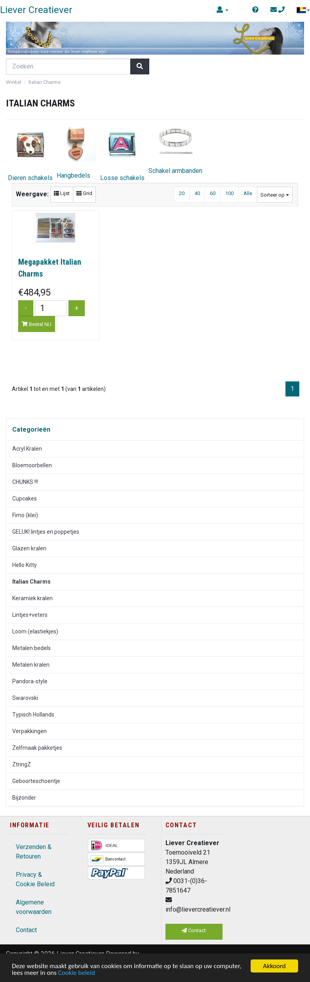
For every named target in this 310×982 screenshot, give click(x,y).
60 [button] (212, 193)
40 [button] (197, 193)
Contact (26, 930)
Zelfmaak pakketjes (37, 748)
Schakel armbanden (175, 149)
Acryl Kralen (27, 449)
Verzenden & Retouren (33, 851)
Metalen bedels (31, 648)
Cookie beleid (76, 973)
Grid (84, 193)
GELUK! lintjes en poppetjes (45, 532)
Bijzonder (24, 797)
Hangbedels (76, 151)
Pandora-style (30, 681)
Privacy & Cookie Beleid (35, 879)
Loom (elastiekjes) (35, 631)
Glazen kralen (29, 548)
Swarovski (25, 698)
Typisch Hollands (33, 714)
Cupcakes (24, 498)
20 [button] (181, 193)
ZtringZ (21, 764)
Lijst (62, 193)
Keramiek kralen (32, 598)
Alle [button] (247, 193)
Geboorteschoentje (36, 781)
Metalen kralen (30, 665)
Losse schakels (122, 153)
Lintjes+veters (30, 615)
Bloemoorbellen (32, 465)
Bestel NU (36, 324)
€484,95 (34, 292)
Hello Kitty (24, 565)
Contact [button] (194, 930)
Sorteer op (275, 195)
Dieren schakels (30, 153)
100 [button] (229, 193)
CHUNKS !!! (25, 482)
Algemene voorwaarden (33, 907)
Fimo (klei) (25, 515)
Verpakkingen (29, 731)
